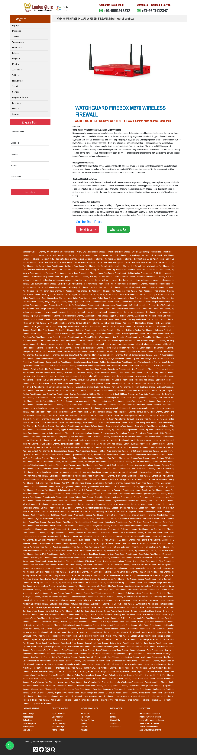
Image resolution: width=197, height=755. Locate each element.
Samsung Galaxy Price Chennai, (47, 355)
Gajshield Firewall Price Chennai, (92, 636)
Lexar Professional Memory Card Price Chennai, (54, 401)
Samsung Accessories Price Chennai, (56, 294)
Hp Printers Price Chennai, (86, 330)
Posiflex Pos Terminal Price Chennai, (37, 547)
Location (14, 154)
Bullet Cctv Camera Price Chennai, (59, 611)
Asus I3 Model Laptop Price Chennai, (92, 340)
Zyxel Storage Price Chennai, (125, 639)
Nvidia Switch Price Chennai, (163, 629)
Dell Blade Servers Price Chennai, (65, 550)
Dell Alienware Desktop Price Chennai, (142, 579)
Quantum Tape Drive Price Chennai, (93, 657)
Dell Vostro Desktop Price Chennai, (115, 280)
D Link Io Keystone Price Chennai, (93, 440)
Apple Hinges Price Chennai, (125, 412)
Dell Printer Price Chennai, (96, 582)
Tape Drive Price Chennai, (41, 657)
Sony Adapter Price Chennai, (79, 301)
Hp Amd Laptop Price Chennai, (98, 436)
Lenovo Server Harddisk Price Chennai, (150, 383)
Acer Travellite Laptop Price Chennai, (82, 607)
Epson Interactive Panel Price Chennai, (99, 696)
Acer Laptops (28, 729)
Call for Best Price (89, 221)
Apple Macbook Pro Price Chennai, (73, 319)
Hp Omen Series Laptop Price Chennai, (149, 259)
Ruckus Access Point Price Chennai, (133, 668)
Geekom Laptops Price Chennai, (86, 700)
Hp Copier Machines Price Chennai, (61, 533)
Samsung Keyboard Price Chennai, (125, 486)
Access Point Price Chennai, (121, 575)
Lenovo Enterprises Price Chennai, (121, 490)
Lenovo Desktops (59, 723)
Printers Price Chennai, (65, 330)
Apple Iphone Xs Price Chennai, (156, 525)
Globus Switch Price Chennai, (162, 696)
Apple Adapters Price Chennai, (54, 298)
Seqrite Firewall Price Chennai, (118, 636)
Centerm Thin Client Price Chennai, (109, 664)
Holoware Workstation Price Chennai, (120, 568)
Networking (17, 81)
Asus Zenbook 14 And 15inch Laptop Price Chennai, (114, 465)
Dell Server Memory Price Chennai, (117, 262)
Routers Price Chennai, (78, 614)
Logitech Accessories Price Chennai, (117, 561)
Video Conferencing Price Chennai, (101, 476)
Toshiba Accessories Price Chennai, (106, 301)
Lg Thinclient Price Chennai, (162, 664)
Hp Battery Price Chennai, (107, 294)
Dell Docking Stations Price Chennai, (63, 575)
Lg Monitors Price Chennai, (82, 454)
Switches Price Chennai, (100, 604)
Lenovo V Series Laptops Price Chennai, (56, 433)
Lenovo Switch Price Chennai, (51, 543)
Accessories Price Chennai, (159, 284)
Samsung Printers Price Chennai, (62, 344)
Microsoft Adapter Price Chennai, (149, 344)
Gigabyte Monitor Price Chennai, (70, 682)
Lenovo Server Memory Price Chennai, (141, 401)
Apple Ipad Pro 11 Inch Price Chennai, (96, 429)
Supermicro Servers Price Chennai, (89, 685)
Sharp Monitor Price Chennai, (144, 678)
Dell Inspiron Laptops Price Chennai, (135, 529)
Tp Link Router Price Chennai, (101, 614)
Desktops (16, 31)
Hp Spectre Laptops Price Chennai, (72, 436)
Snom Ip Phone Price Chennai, (126, 600)
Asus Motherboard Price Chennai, (96, 472)
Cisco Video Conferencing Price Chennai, (124, 657)
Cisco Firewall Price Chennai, (130, 518)
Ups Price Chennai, (84, 255)
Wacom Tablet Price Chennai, (98, 557)
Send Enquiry (87, 229)
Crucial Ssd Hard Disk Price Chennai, (138, 597)
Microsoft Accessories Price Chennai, (56, 454)
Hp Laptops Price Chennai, (41, 255)
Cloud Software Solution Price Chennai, (127, 525)
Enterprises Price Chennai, (46, 490)
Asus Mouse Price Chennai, (71, 472)
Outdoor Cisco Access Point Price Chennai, (116, 362)
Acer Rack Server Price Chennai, (49, 525)
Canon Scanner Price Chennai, (43, 486)
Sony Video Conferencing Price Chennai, (109, 689)
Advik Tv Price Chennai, (40, 515)
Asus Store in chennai (149, 726)
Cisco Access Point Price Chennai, (59, 362)
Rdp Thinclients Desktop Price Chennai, (137, 404)
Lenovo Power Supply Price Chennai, (80, 422)
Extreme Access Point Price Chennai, (67, 661)
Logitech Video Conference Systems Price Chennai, (43, 465)
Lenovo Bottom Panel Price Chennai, (141, 419)
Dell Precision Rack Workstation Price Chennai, (68, 476)
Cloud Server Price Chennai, (74, 525)
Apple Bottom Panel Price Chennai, (145, 408)
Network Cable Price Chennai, (70, 565)
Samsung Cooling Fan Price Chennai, (159, 372)
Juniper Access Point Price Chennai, (96, 661)
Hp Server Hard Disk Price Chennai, (60, 387)
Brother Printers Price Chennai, (106, 454)
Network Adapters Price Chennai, (36, 600)
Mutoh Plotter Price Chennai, (34, 678)
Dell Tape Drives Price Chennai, (72, 269)
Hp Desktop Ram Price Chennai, (48, 483)
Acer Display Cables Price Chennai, (97, 376)
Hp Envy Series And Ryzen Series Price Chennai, (53, 540)
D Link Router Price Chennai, (147, 433)
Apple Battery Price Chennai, (79, 298)
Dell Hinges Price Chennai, (41, 326)
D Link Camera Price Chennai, (157, 533)
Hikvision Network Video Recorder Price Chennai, (42, 625)
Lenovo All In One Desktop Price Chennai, (127, 436)
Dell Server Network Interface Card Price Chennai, (150, 266)
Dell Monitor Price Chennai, (144, 326)
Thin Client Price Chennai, (150, 661)
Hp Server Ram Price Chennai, (75, 390)
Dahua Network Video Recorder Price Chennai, (119, 625)
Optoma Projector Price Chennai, (117, 611)
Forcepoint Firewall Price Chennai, (64, 636)
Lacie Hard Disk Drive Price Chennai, (98, 501)
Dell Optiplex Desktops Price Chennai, (145, 280)
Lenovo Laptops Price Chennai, (91, 259)
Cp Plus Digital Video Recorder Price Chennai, (118, 621)
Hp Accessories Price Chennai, (75, 291)
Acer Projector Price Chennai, (143, 369)
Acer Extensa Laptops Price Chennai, (71, 586)
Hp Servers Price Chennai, (78, 572)
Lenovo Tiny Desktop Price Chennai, (113, 273)
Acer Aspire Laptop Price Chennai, (98, 547)
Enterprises (17, 48)
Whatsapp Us (118, 229)
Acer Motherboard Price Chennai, (44, 383)
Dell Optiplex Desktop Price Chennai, (75, 276)
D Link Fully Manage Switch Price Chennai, (115, 358)
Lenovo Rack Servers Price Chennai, (156, 308)
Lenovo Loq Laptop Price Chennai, (112, 579)
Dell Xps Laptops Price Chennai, (140, 273)
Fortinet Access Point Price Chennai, (68, 668)
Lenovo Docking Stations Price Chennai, (93, 575)
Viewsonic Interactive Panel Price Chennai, (147, 650)
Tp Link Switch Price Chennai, (123, 604)
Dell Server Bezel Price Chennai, (145, 262)
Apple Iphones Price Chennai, (153, 287)
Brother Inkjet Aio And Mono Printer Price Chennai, (139, 454)
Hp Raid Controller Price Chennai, (49, 390)
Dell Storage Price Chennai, (62, 515)
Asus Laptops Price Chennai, (42, 333)
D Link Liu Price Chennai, (50, 444)
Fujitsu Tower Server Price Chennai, (60, 685)
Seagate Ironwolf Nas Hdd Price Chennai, (80, 404)
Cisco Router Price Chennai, (61, 419)
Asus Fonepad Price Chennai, (119, 468)
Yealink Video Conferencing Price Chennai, (157, 657)
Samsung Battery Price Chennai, (157, 298)
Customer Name (17, 131)
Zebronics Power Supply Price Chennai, (79, 351)
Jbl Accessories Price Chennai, (151, 472)
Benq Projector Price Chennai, (120, 461)
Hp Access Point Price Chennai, (158, 429)
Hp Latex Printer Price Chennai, (162, 543)
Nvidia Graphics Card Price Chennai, (61, 252)
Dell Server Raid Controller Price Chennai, (114, 266)
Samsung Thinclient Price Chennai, (50, 664)
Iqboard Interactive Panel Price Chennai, (154, 671)
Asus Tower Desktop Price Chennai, (69, 333)
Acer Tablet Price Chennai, (86, 589)
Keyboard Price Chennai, (121, 387)
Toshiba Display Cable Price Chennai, (37, 447)
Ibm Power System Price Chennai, (92, 568)
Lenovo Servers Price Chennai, (97, 308)
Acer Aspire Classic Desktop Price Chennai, (142, 586)
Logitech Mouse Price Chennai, (145, 561)
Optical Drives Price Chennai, (150, 508)
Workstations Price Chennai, (59, 536)
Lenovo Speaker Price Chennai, (53, 422)
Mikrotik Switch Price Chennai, (62, 632)
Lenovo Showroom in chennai (152, 719)
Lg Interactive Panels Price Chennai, (116, 408)
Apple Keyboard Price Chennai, (43, 408)
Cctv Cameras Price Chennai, (157, 607)
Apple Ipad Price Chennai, (112, 323)
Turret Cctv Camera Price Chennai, (45, 621)
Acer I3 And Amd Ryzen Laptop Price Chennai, (58, 365)
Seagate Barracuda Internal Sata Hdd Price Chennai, (83, 397)
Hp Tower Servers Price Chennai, (49, 291)
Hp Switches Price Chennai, (124, 269)
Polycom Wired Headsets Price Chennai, (144, 589)
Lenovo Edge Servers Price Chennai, (112, 589)
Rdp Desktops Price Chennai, (109, 404)
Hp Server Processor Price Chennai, (79, 372)
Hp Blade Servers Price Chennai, (157, 547)
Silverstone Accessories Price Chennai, (51, 572)
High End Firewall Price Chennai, (48, 518)
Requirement (16, 176)
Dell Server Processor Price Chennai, (89, 262)
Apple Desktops (58, 713)
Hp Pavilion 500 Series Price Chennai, (93, 312)
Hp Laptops (27, 719)
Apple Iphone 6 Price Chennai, (67, 426)
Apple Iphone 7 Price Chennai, (146, 426)
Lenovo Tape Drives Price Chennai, (149, 490)
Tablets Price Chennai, (132, 287)
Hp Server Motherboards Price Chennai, (128, 547)
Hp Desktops (57, 719)
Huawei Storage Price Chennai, (93, 693)
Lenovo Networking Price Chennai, (130, 511)
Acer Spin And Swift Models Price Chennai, (123, 365)
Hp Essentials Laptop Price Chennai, (85, 597)
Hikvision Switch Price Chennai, (155, 614)
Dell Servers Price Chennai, (102, 572)
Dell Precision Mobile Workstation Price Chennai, (129, 284)
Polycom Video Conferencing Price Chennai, (133, 476)
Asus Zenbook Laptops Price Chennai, (151, 340)
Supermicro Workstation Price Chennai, (92, 678)
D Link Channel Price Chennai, (91, 550)
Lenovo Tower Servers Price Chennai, (126, 308)
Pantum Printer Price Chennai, (43, 568)
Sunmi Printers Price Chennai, (147, 604)
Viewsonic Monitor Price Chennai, (36, 504)
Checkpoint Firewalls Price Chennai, (126, 632)
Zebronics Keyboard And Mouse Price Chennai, (107, 390)
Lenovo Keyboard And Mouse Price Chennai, (78, 444)
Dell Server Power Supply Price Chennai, (80, 266)
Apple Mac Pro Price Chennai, (122, 316)
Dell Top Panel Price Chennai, (162, 529)
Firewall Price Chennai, (154, 511)
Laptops (15, 26)
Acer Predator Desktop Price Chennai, (108, 483)
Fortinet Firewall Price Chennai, (119, 252)
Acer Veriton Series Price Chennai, (147, 362)
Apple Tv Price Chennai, (71, 429)
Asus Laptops (28, 726)
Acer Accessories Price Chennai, (125, 291)
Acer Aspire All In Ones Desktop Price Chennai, (106, 586)
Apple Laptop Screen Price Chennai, (87, 419)
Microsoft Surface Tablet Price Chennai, (107, 355)
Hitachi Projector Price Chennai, (81, 497)
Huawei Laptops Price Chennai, (139, 689)
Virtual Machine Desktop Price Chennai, (89, 515)
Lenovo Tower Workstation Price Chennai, (122, 348)
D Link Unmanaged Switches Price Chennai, (118, 433)
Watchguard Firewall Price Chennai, (90, 522)
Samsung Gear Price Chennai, (47, 468)
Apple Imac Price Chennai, (146, 316)
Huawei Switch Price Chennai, (97, 643)
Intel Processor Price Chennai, (118, 565)
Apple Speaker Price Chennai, (101, 412)
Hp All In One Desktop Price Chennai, (143, 422)
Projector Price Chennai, (109, 533)
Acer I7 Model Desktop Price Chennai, (77, 483)
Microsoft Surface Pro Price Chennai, (138, 355)
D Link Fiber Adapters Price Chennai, (145, 440)
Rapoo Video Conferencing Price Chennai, (78, 650)
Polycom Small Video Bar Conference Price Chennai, (104, 593)
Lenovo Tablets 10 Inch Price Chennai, (89, 348)
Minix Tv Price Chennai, (117, 458)
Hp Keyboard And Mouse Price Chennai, (82, 358)
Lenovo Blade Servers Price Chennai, (139, 483)
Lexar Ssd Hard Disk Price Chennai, (49, 404)
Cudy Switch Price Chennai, (41, 703)
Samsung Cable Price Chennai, (35, 376)
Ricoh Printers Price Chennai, (52, 579)
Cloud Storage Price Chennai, (98, 525)
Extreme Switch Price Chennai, (122, 643)
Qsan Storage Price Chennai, (55, 646)
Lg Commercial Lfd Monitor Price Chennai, (112, 422)
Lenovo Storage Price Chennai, (52, 493)
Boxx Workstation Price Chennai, (43, 682)
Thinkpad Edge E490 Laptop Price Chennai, (146, 255)
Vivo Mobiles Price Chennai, (163, 461)
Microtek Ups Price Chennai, (87, 533)
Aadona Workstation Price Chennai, (61, 678)
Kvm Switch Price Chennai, (94, 565)
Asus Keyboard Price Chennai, (47, 472)
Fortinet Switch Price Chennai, (80, 646)
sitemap (60, 742)
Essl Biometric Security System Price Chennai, (59, 629)
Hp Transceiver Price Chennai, (55, 273)
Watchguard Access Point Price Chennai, (122, 693)
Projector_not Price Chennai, (119, 369)
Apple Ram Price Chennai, (147, 618)
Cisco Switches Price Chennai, (70, 501)
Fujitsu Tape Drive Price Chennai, (65, 657)
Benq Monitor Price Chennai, (163, 476)
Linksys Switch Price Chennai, (42, 693)
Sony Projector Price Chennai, (79, 511)
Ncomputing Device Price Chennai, (107, 543)
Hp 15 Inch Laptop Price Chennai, (151, 504)
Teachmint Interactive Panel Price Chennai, (133, 696)
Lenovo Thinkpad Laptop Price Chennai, (130, 333)
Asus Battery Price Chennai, (73, 461)
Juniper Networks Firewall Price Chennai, (158, 632)
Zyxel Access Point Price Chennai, (125, 661)
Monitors (16, 64)
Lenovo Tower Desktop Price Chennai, (82, 273)
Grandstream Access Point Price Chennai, (101, 668)
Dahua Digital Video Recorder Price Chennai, (156, 621)
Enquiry (15, 109)
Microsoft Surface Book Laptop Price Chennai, (152, 557)
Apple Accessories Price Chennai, (152, 291)
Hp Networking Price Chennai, (147, 376)
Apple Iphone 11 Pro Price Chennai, (62, 479)
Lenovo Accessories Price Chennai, (132, 294)
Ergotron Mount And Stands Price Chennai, (68, 504)
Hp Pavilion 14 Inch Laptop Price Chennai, (128, 429)
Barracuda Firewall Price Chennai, (36, 636)
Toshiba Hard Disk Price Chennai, (161, 501)
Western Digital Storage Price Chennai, (147, 252)
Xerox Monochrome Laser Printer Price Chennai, (114, 497)
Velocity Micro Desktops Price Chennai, (145, 685)
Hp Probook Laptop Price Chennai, (114, 305)
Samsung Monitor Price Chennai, (141, 319)
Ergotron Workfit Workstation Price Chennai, (130, 501)
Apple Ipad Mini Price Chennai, (80, 529)
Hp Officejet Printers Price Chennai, (140, 330)
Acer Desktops (58, 729)
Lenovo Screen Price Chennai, (114, 419)
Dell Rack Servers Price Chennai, (70, 284)
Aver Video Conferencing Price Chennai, (63, 653)
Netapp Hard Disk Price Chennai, (60, 561)
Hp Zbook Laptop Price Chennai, (72, 582)
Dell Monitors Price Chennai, (125, 276)
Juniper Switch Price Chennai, (48, 643)
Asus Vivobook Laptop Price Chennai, (78, 465)
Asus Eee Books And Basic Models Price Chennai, (58, 340)
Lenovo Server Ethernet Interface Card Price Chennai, (56, 380)
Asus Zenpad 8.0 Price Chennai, (125, 337)
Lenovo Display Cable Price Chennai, (50, 415)
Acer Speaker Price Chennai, (69, 383)
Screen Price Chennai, (143, 497)
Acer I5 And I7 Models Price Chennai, (91, 365)
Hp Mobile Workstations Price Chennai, (114, 451)
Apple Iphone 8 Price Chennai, (77, 493)
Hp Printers (85, 716)
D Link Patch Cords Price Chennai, (65, 440)
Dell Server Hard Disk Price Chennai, (59, 262)
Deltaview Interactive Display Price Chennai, (48, 671)
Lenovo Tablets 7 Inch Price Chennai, (90, 344)
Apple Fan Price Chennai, (66, 408)
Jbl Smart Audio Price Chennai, (148, 394)
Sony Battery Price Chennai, (56, 301)
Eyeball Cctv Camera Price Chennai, (89, 611)
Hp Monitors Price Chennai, (119, 312)
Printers (15, 53)
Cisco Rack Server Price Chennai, (54, 511)
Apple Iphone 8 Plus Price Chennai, (104, 493)
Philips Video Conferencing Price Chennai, (109, 646)
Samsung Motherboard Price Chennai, (96, 486)
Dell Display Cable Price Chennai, (66, 447)
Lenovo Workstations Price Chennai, (151, 276)
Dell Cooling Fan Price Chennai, (99, 269)
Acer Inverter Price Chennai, (123, 383)
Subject (14, 165)
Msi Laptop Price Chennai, (72, 508)
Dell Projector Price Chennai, (101, 276)
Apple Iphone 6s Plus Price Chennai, (120, 426)
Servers (15, 37)
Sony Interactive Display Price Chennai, (129, 653)
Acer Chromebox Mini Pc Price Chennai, (58, 589)
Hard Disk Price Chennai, (53, 351)
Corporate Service (20, 98)
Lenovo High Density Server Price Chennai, (157, 348)
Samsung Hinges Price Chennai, (68, 486)
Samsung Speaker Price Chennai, (61, 522)
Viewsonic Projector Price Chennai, (99, 504)
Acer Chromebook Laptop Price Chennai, (120, 540)
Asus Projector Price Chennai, (143, 468)
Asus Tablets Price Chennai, (158, 333)
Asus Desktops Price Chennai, (43, 330)
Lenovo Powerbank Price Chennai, (137, 444)
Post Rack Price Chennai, (145, 380)
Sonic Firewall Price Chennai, (154, 518)
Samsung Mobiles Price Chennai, (148, 465)
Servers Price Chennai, (118, 319)
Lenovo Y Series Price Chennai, (162, 447)
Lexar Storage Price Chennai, (34, 533)
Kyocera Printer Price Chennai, (162, 593)
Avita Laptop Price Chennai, (67, 568)
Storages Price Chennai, (32, 351)
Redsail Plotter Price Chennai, (151, 693)
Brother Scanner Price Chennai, (94, 458)
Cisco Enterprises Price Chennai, (86, 362)
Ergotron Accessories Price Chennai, (116, 536)
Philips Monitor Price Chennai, (35, 323)
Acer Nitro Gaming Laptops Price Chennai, (39, 586)
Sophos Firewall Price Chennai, (67, 693)
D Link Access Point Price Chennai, (44, 436)
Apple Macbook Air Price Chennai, (44, 319)
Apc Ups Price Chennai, (164, 319)
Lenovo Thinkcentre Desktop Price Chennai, (110, 255)
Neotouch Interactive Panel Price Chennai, (75, 689)
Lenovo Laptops (29, 723)
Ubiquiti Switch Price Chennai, (139, 629)
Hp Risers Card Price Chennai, (144, 387)
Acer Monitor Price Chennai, (73, 369)
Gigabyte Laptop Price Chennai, (44, 689)
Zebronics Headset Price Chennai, (49, 372)
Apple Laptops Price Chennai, (97, 316)
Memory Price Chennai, (32, 597)
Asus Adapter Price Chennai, (96, 461)
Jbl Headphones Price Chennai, (145, 397)
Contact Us (115, 719)
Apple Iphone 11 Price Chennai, (48, 429)
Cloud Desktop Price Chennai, (132, 533)
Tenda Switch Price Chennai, (139, 700)
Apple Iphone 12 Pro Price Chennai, (88, 561)
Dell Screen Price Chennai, (121, 326)
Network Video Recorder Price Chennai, (95, 618)
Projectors (85, 713)
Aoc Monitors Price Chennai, (139, 458)
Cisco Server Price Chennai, (46, 501)
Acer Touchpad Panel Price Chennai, (96, 383)
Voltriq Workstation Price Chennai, (88, 675)
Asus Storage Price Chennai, (125, 504)
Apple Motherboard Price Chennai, (44, 412)
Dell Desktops (57, 716)
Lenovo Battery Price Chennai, (104, 298)
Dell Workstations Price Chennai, (97, 284)
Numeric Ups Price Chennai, (91, 447)
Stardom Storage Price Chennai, (118, 515)
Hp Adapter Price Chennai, (100, 291)
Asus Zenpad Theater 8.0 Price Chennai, (64, 337)
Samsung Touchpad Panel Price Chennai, (65, 376)
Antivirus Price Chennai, (80, 604)
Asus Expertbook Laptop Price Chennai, (68, 547)
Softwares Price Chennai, (60, 604)
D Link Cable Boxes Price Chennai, (36, 440)
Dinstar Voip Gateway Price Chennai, (98, 600)
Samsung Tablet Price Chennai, (93, 554)
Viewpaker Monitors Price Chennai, (61, 323)
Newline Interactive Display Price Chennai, (96, 653)
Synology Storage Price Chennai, (107, 529)
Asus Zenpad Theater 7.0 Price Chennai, (96, 337)
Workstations (18, 42)
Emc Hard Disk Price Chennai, (47, 554)
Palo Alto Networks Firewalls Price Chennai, (93, 632)
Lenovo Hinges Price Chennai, (133, 415)
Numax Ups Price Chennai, (62, 700)
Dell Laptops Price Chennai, (64, 255)
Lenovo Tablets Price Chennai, (88, 323)
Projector (16, 59)
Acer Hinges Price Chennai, (123, 376)
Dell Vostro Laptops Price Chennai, (119, 259)
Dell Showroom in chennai (150, 716)
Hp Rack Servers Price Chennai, (143, 312)
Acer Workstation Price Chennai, (149, 568)
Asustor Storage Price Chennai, (36, 632)
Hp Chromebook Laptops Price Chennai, (159, 436)
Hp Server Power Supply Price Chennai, (122, 554)
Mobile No (15, 142)
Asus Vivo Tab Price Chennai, (95, 468)
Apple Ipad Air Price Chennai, (55, 529)
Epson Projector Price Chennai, (55, 497)
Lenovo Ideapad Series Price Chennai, (50, 358)
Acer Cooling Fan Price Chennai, (56, 394)
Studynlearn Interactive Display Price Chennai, (119, 671)
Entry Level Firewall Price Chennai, (103, 518)
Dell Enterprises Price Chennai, (94, 490)
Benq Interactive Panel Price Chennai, (46, 650)
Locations (16, 103)
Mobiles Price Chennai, (142, 461)
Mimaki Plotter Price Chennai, (114, 675)
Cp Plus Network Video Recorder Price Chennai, (81, 625)
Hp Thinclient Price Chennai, (156, 479)
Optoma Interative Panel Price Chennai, (146, 611)
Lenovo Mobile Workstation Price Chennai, (69, 557)
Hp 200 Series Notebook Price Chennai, (84, 305)
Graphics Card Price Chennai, (34, 252)
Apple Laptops (28, 713)
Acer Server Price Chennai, (96, 369)
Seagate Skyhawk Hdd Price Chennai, (120, 394)
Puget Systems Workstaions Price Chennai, (127, 682)
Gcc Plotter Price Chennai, (163, 675)
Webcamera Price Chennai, (122, 557)
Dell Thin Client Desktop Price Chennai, (106, 287)
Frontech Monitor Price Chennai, (61, 675)
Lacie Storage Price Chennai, (113, 401)
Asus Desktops (58, 726)
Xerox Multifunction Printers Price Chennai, (154, 269)
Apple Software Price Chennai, (131, 372)
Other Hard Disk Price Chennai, (144, 565)
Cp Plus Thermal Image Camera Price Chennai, (151, 358)
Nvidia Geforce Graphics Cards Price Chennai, (93, 387)
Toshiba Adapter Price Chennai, (158, 301)
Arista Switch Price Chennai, (72, 643)
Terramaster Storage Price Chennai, (73, 639)
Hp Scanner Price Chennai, (73, 316)
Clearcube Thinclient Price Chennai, (79, 664)
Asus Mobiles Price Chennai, (71, 468)
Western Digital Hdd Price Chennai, (118, 397)
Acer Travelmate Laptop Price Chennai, (88, 540)
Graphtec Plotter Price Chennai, (139, 675)
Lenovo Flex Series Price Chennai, (135, 543)
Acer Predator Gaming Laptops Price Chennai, (125, 582)
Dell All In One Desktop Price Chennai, (46, 369)
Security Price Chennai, (136, 607)
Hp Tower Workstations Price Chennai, (46, 316)
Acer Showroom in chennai (150, 729)
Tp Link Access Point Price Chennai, (147, 575)
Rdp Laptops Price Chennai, (158, 415)
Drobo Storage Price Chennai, (150, 639)
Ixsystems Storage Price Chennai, (44, 639)
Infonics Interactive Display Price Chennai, (83, 671)
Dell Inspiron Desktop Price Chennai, (87, 280)
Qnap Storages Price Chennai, (155, 493)
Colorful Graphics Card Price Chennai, (91, 252)
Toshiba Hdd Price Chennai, (115, 629)
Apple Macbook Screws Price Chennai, (74, 412)
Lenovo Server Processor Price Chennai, (142, 390)
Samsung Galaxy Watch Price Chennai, (76, 355)
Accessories (17, 70)
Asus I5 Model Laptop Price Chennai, (122, 340)
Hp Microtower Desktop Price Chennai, (119, 550)
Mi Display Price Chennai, (41, 557)
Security (16, 86)
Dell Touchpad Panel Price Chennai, (95, 326)
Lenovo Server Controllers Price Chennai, (94, 380)
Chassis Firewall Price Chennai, (144, 515)
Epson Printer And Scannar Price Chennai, (145, 522)
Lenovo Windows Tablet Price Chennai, (111, 351)
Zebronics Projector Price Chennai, (111, 607)
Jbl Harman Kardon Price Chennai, (48, 397)
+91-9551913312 (117, 10)
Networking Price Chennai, (164, 597)
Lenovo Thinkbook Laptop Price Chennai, (81, 579)
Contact (15, 114)
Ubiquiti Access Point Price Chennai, (37, 661)
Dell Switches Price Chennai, (163, 444)
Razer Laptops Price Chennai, (116, 685)
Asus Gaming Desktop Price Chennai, (99, 333)
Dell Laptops (28, 716)
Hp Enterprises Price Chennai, (69, 490)
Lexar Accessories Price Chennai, (87, 401)
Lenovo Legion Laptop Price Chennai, (78, 543)
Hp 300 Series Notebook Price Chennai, (145, 451)
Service (15, 92)
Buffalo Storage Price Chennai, (100, 639)
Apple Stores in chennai (149, 723)
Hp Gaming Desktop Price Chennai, (44, 582)
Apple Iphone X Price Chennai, (130, 493)
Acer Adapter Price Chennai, (158, 294)
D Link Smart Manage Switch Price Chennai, (127, 479)
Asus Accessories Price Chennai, (48, 461)
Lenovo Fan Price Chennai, (109, 415)
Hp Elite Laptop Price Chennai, (111, 597)
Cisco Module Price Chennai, (150, 554)
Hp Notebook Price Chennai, (146, 550)
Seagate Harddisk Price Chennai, (125, 508)
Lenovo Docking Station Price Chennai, (82, 415)
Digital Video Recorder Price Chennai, (64, 618)
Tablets (15, 75)
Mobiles (84, 723)
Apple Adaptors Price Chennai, (84, 294)
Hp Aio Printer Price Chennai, (116, 522)
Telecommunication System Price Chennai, (66, 600)
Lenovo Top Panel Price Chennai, (150, 412)
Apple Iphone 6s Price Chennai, (93, 426)
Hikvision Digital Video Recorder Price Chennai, (80, 621)
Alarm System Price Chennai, (150, 625)
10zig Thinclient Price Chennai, (137, 664)
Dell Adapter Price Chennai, (56, 287)
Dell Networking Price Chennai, (104, 511)
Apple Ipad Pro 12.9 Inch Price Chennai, (138, 323)
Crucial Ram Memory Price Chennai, (56, 597)
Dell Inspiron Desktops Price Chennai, (57, 280)
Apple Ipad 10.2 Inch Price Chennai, (36, 451)
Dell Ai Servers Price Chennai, (137, 593)
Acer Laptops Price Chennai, (47, 308)
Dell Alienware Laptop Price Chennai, (45, 276)
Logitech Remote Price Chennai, (44, 565)
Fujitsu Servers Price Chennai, (156, 682)
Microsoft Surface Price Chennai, (59, 348)
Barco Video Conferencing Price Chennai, (112, 650)
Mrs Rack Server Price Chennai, (89, 408)
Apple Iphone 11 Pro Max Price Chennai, (92, 479)
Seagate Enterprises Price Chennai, (97, 508)
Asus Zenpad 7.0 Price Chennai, (151, 337)
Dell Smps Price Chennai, (113, 447)
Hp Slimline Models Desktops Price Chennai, (60, 312)
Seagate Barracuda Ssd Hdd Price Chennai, (87, 394)
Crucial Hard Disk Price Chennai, (123, 618)
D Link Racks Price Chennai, (118, 440)
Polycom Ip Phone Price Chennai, (36, 700)
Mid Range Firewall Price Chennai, (75, 518)
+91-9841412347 (154, 10)
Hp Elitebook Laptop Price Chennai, (142, 305)
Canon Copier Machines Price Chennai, (155, 572)
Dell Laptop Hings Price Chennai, (66, 326)
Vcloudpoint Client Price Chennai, (141, 351)
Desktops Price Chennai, (98, 319)
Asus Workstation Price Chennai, (96, 682)
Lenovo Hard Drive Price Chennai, (110, 444)
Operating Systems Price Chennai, (152, 600)
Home (112, 713)
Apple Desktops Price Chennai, (152, 486)
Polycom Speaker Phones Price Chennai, (67, 593)
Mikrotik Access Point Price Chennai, (38, 668)
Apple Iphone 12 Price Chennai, (149, 540)
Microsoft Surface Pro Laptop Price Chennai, (60, 259)
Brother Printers (87, 719)
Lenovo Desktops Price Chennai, (55, 305)
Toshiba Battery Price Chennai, (133, 301)
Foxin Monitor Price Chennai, (47, 696)
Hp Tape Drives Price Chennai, (63, 451)
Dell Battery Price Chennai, (78, 287)
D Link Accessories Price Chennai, (86, 433)
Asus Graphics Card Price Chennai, (124, 472)
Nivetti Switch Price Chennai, (71, 696)
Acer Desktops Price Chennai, (72, 308)
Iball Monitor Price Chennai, (120, 678)
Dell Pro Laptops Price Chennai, (90, 629)
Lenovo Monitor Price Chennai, (35, 479)
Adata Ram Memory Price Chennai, (54, 614)
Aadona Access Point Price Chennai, (141, 646)
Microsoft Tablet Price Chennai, (136, 447)
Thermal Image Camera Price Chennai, (65, 458)
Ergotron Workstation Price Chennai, (86, 536)
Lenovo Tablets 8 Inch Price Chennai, (120, 344)
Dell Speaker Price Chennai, (123, 380)
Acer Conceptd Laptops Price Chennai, (159, 582)
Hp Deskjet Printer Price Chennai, (111, 330)
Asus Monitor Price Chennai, (87, 451)
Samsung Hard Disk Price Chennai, (128, 614)
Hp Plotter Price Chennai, (45, 426)
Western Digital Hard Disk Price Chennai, (51, 607)
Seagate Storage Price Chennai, (144, 636)
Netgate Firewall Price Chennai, (113, 700)
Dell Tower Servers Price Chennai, (44, 284)
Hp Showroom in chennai (150, 713)
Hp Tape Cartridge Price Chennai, (144, 536)
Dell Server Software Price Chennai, (50, 266)
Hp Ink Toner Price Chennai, (106, 372)
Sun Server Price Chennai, (70, 554)
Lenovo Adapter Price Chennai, (130, 298)
